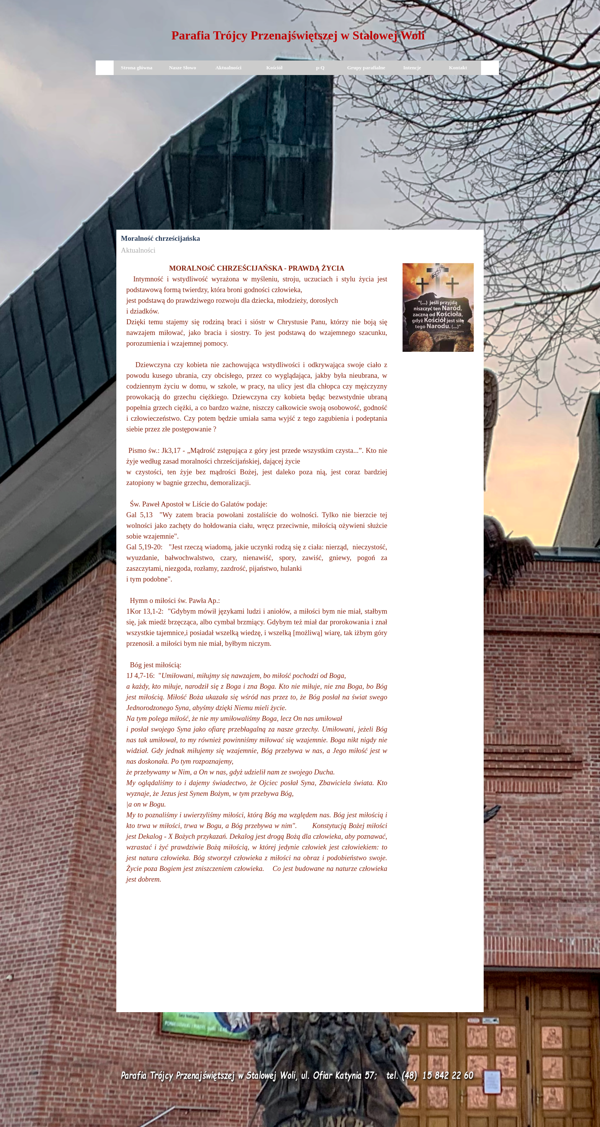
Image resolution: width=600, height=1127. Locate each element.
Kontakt (458, 67)
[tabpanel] (298, 37)
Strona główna (136, 67)
